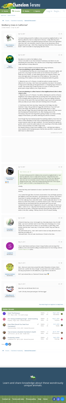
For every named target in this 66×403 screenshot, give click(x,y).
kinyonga (57, 339)
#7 (61, 284)
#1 (61, 34)
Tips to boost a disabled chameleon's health (22, 332)
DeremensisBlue (12, 328)
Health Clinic (26, 333)
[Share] (59, 34)
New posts (3, 15)
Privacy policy (31, 399)
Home (6, 11)
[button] (9, 11)
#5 (61, 242)
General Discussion (25, 320)
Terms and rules (18, 399)
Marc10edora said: (24, 172)
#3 (61, 167)
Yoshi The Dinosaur (14, 313)
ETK (9, 315)
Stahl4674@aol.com (23, 249)
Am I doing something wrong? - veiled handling (23, 319)
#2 (61, 55)
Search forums (11, 15)
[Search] (64, 11)
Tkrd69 (57, 326)
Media (27, 11)
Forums (17, 11)
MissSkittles (56, 314)
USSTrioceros (11, 333)
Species (38, 11)
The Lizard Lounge (23, 315)
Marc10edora (6, 27)
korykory (10, 320)
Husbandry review (13, 338)
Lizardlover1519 (12, 339)
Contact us (6, 399)
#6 (61, 263)
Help (39, 399)
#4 (61, 218)
